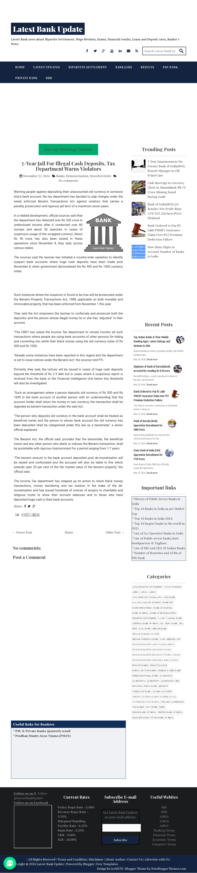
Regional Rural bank (144, 686)
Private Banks (140, 665)
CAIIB (161, 618)
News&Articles (100, 176)
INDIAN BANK (160, 628)
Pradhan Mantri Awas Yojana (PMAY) (43, 740)
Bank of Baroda (163, 608)
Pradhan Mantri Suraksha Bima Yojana (155, 660)
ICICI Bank (145, 628)
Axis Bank (169, 597)
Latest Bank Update (48, 29)
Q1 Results (166, 676)
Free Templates (107, 864)
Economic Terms (164, 839)
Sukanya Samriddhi (172, 702)
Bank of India (140, 613)
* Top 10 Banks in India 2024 (152, 518)
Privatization (158, 665)
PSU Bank (170, 67)
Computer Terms (164, 844)
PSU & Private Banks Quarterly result (43, 735)
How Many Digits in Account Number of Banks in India (166, 251)
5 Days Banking (173, 587)
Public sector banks (144, 670)
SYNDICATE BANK (141, 691)
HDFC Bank (171, 623)
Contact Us (135, 859)
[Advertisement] (98, 9)
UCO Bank (151, 707)
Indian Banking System (145, 634)
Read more (152, 359)
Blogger (88, 864)
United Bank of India (170, 712)
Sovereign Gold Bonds (145, 702)
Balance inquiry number (146, 602)
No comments (68, 180)
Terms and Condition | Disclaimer (80, 859)
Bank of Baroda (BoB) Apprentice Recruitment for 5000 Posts (148, 425)
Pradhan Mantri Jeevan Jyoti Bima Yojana (156, 655)
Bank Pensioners (142, 608)
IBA (181, 623)
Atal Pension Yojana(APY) (147, 597)
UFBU (162, 707)
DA (161, 623)
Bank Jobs (123, 67)
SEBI (164, 812)
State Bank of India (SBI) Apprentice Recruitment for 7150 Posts (148, 455)
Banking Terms (164, 830)
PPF (179, 639)
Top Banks (138, 707)
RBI (177, 681)
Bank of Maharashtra (163, 613)
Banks (60, 176)
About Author (115, 859)
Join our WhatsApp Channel (68, 149)
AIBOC (152, 592)
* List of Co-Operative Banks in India (157, 533)
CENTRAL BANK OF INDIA (145, 623)
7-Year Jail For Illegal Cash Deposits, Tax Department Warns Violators (68, 166)
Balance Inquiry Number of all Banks (42, 730)
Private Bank (26, 78)
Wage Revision (140, 718)
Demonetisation (77, 176)
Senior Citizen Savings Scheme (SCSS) (154, 697)
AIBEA (135, 592)
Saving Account (162, 691)
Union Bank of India (144, 712)
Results (147, 67)
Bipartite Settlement (87, 67)
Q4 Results (167, 681)
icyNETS (117, 868)
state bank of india (162, 718)
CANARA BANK (174, 618)
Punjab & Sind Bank (170, 670)
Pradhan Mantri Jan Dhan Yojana (151, 649)
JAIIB (162, 639)
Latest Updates (46, 67)
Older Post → (115, 532)
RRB (49, 78)
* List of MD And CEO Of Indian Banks (158, 548)
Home (20, 67)
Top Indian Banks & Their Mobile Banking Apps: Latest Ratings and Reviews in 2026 (152, 341)
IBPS (134, 628)
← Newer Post (22, 532)
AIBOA (144, 592)
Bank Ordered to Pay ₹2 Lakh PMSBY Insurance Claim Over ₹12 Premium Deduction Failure (151, 396)
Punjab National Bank (145, 676)
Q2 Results (138, 681)
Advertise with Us (157, 859)
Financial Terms (164, 835)
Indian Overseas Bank (145, 639)
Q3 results (153, 681)
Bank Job (168, 602)
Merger (171, 639)
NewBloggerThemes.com (168, 868)
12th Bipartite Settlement (147, 587)
